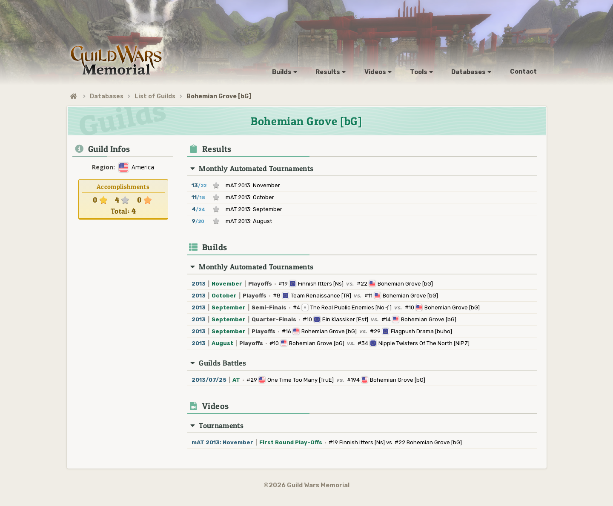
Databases (106, 96)
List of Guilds (155, 96)
